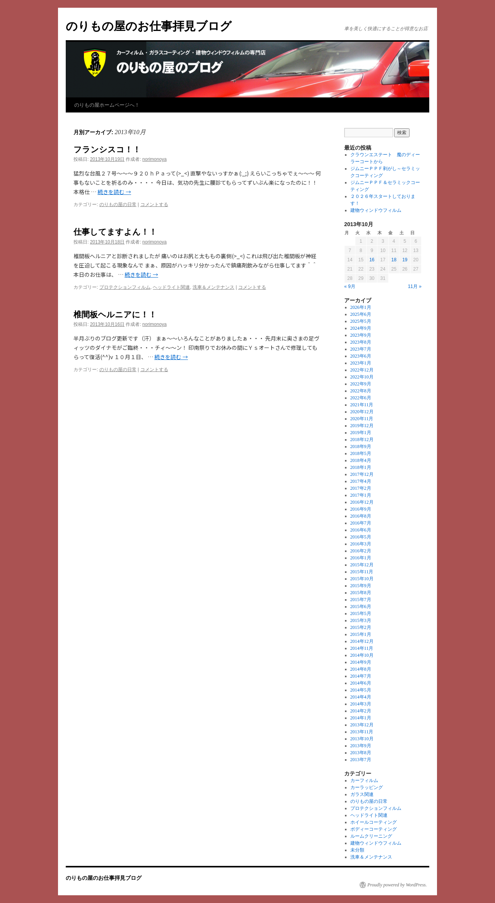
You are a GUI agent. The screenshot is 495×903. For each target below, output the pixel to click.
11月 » (415, 286)
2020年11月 (362, 418)
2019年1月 (360, 432)
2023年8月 (360, 342)
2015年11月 (362, 571)
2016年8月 (360, 516)
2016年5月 (360, 537)
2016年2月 (360, 551)
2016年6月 (360, 530)
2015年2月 (360, 627)
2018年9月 (360, 446)
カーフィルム (364, 780)
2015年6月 (360, 606)
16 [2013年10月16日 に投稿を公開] (371, 259)
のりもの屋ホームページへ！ (107, 105)
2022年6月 (360, 397)
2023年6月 (360, 356)
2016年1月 (360, 558)
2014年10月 (362, 655)
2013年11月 (362, 731)
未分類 (357, 850)
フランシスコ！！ (107, 149)
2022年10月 (362, 377)
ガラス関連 (362, 794)
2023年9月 (360, 335)
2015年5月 (360, 613)
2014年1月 (360, 718)
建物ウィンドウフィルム (375, 210)
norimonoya (154, 159)
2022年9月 (360, 384)
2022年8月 (360, 391)
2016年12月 (362, 502)
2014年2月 (360, 711)
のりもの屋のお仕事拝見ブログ (149, 26)
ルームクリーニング (371, 836)
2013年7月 (360, 759)
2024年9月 (360, 328)
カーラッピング (366, 787)
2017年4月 (360, 481)
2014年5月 (360, 690)
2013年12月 (362, 725)
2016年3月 (360, 544)
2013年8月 (360, 752)
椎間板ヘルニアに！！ (115, 314)
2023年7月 (360, 349)
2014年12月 (362, 641)
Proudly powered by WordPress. (397, 885)
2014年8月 (360, 669)
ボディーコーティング (373, 829)
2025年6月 (360, 314)
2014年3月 (360, 704)
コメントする (154, 204)
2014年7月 (360, 676)
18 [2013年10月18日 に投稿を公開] (393, 259)
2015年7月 (360, 599)
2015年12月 (362, 564)
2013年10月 (362, 738)
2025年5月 (360, 321)
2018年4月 (360, 460)
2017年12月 (362, 474)
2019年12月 (362, 425)
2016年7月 (360, 523)
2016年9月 (360, 509)
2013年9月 (360, 745)
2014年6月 (360, 683)
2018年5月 (360, 453)
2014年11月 (362, 648)
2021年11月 (362, 404)
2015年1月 (360, 634)
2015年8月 (360, 592)
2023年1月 (360, 363)
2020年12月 (362, 411)
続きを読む (114, 192)
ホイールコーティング (373, 822)
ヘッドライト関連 (171, 287)
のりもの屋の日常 (118, 204)
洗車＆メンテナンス (213, 287)
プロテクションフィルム (124, 287)
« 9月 (349, 286)
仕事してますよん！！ (115, 231)
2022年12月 (362, 370)
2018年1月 (360, 467)
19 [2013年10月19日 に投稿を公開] (404, 259)
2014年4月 (360, 697)
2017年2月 (360, 488)
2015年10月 (362, 578)
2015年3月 (360, 620)
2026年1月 (360, 307)
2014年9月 (360, 662)
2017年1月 (360, 495)
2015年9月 (360, 585)
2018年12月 (362, 439)
